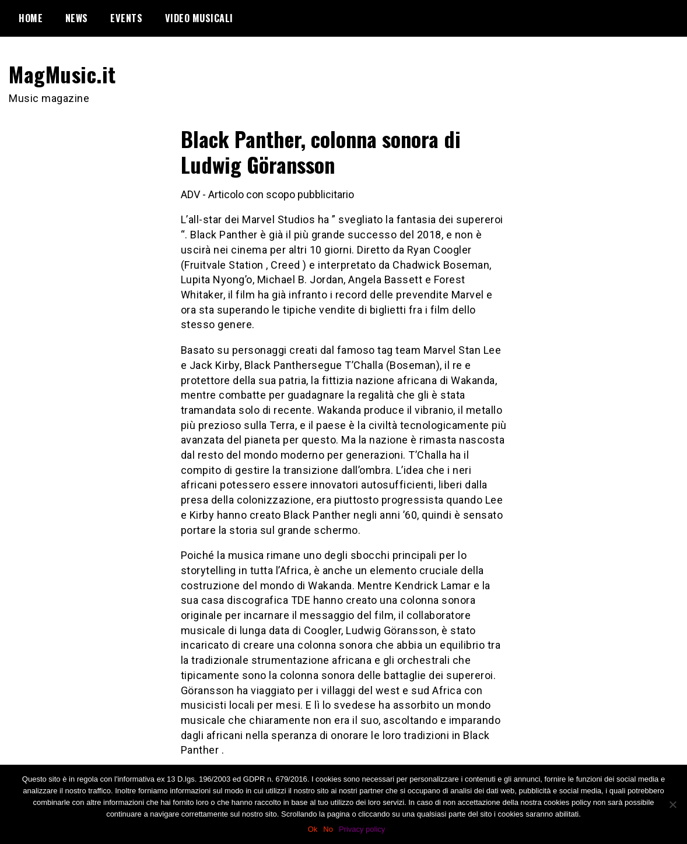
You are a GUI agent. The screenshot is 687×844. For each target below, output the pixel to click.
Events (126, 18)
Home (31, 18)
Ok (313, 829)
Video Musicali (199, 18)
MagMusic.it (62, 73)
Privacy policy (362, 829)
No (328, 829)
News (76, 18)
